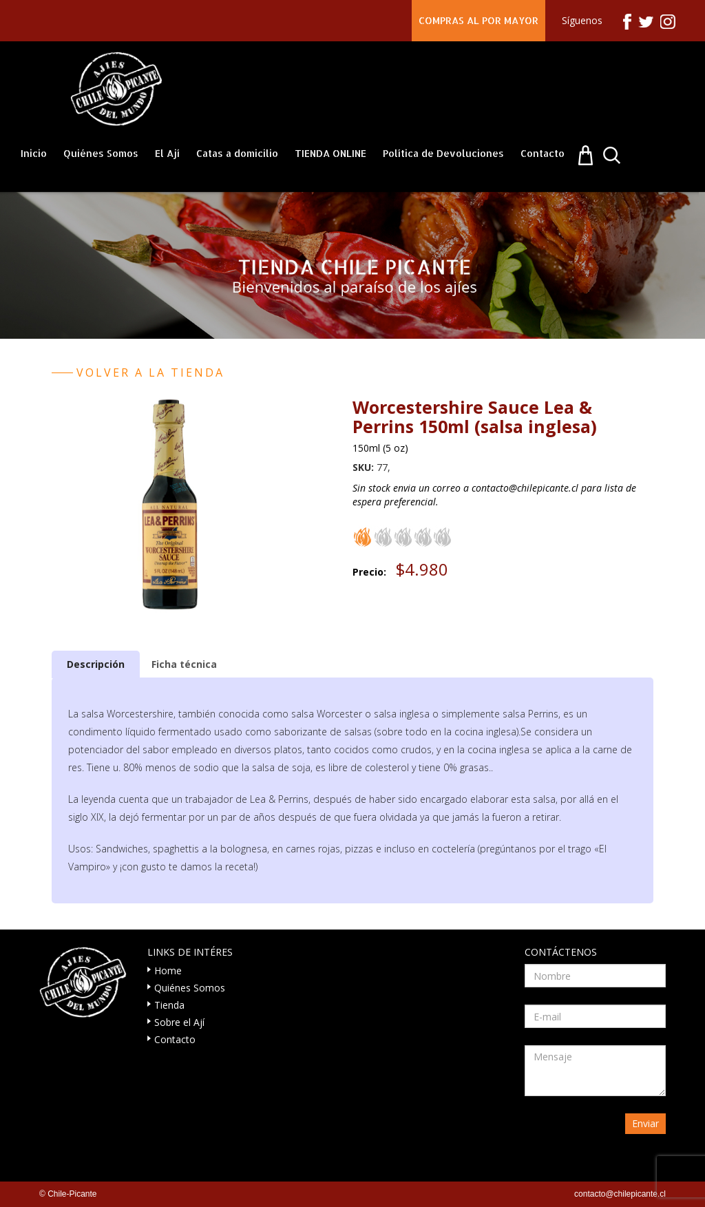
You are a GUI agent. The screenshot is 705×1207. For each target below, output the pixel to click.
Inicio (34, 153)
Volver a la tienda (150, 372)
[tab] (96, 664)
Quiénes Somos (100, 153)
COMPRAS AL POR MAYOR (478, 20)
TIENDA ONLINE (330, 153)
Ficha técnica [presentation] (184, 664)
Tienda (169, 1004)
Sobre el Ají (179, 1022)
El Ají (167, 153)
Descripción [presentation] (96, 664)
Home (168, 970)
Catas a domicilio (237, 153)
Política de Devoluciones (443, 153)
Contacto (542, 153)
